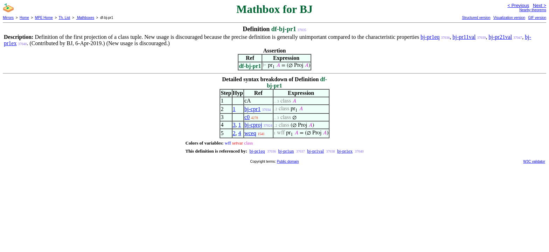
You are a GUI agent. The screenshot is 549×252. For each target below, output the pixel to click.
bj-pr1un (286, 151)
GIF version (537, 18)
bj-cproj (253, 125)
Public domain (288, 161)
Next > (539, 5)
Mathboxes (85, 18)
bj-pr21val (500, 37)
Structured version (476, 18)
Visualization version (509, 18)
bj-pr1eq (430, 37)
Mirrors (8, 18)
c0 (247, 117)
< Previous (518, 5)
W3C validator (534, 161)
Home (24, 18)
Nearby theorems (532, 10)
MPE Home (44, 18)
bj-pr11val (463, 37)
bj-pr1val (315, 151)
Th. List (64, 18)
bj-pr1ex (345, 151)
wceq (250, 133)
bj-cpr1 (252, 109)
